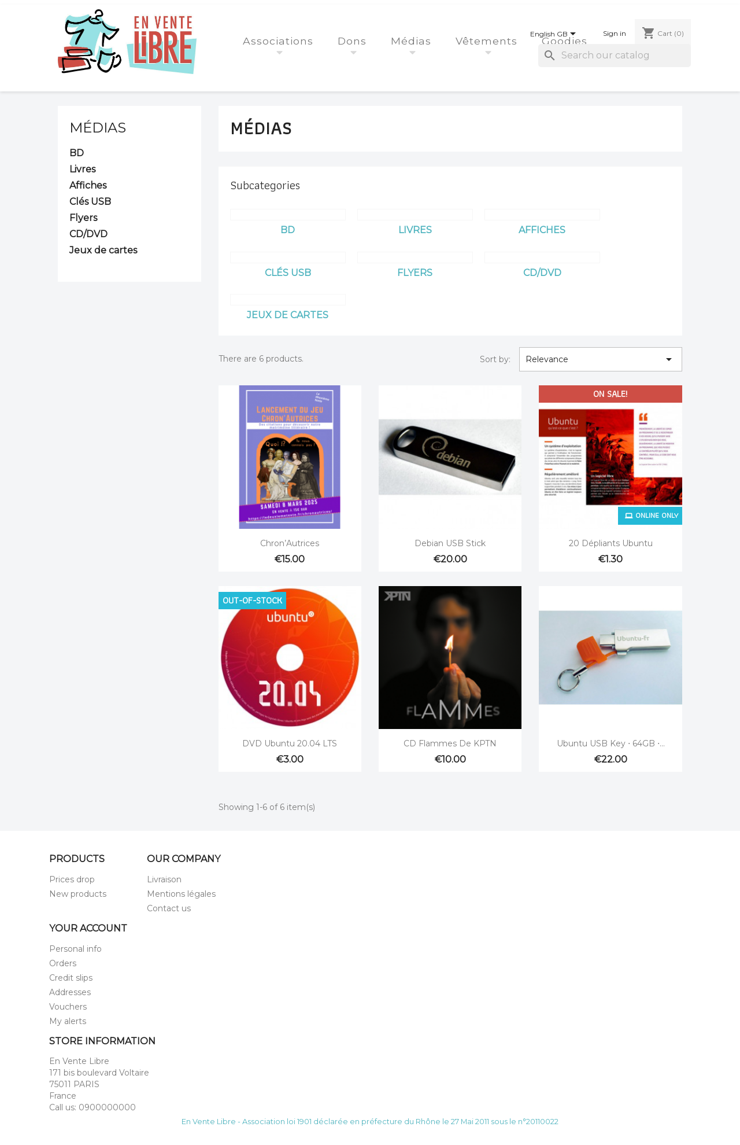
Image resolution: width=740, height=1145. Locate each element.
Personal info (75, 949)
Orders (62, 963)
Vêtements (488, 41)
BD (76, 153)
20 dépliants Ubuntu (611, 543)
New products (77, 894)
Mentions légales (181, 894)
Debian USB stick (450, 543)
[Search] (614, 55)
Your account (88, 928)
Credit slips (70, 978)
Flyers (83, 217)
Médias (413, 41)
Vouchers (68, 1007)
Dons (354, 41)
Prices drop (72, 879)
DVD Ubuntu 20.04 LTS (289, 743)
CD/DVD (88, 234)
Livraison (164, 879)
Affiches (87, 185)
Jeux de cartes (103, 250)
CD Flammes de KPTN (450, 743)
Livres (82, 169)
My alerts (67, 1021)
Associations (280, 41)
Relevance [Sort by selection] (601, 359)
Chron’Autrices (289, 543)
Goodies (566, 41)
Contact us (169, 908)
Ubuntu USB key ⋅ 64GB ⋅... (611, 743)
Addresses (70, 992)
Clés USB (90, 201)
